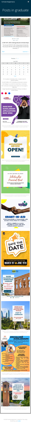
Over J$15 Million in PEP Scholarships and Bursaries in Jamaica (14, 82)
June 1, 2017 (15, 40)
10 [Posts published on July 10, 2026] (23, 67)
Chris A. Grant (16, 38)
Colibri (19, 421)
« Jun (15, 76)
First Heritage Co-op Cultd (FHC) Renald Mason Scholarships (14, 84)
